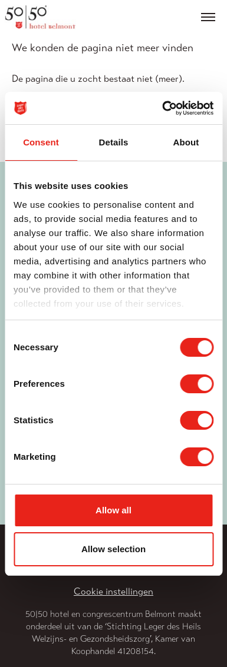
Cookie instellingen (113, 592)
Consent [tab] (41, 142)
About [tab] (186, 142)
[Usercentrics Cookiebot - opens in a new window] (162, 108)
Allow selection (113, 549)
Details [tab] (114, 142)
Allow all (113, 510)
